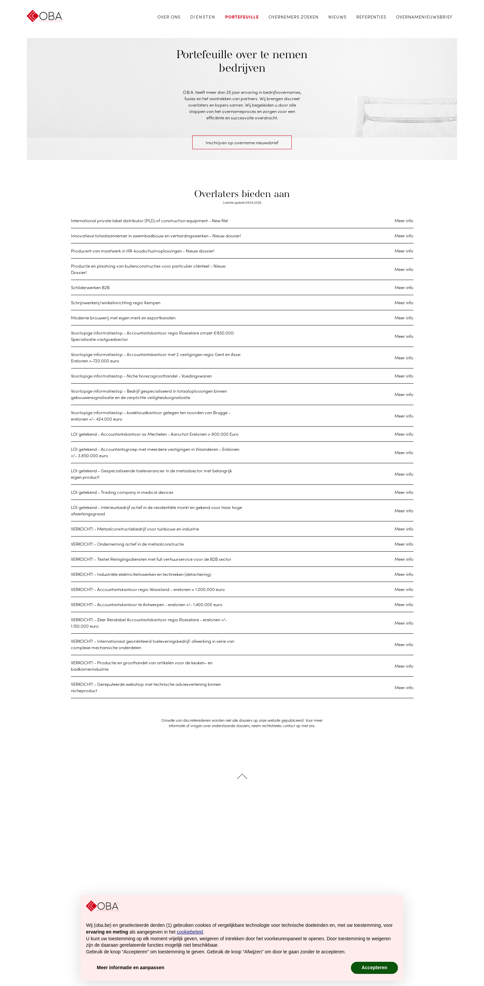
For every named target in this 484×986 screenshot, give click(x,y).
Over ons (168, 16)
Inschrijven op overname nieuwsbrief (242, 142)
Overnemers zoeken (294, 16)
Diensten (202, 16)
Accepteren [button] (374, 967)
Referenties (371, 16)
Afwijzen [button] (327, 967)
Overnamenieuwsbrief (424, 16)
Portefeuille (242, 16)
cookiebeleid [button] (190, 932)
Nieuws (337, 16)
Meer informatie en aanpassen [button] (130, 967)
